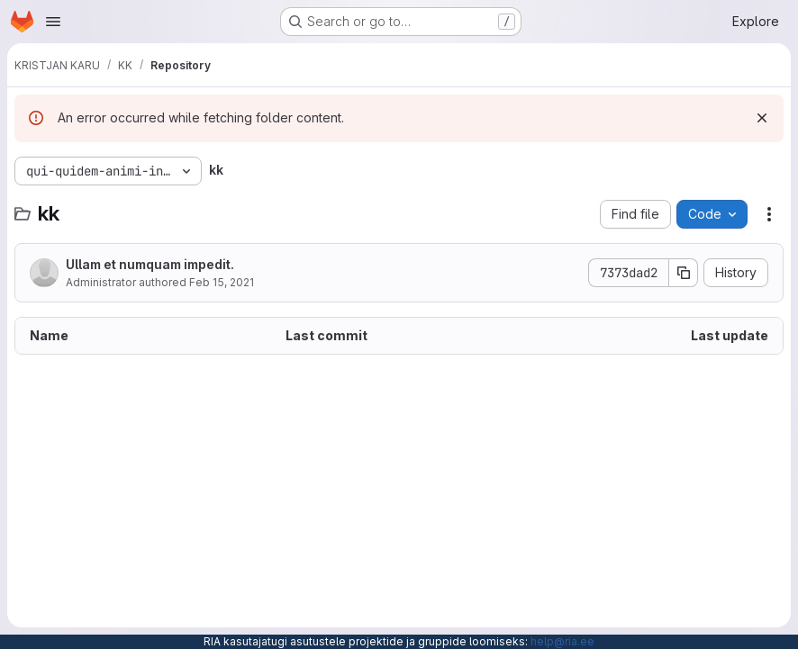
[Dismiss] (762, 118)
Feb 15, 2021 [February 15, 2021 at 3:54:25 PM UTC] (221, 282)
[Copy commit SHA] (683, 272)
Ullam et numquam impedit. (150, 264)
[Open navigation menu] (53, 21)
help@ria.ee (562, 641)
